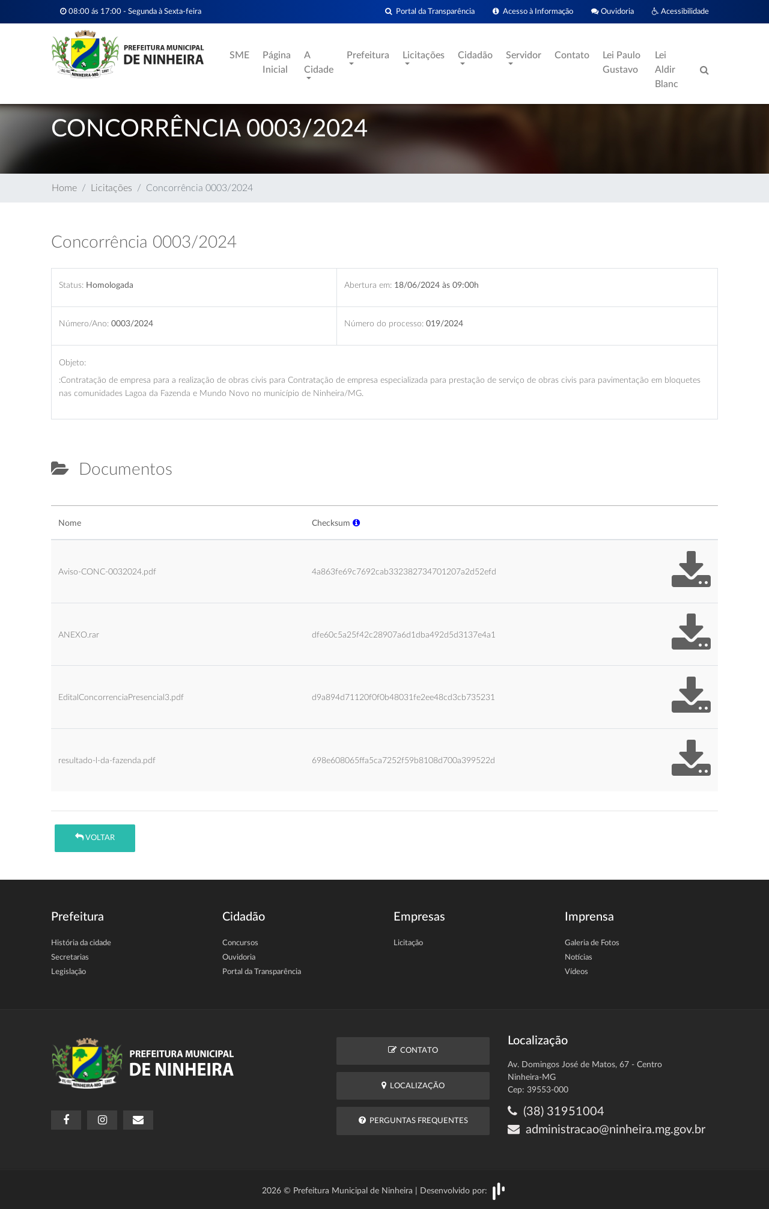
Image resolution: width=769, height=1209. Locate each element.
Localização (413, 1085)
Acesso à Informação (533, 12)
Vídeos (576, 972)
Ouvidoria (612, 12)
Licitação (408, 943)
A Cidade (318, 62)
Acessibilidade (680, 12)
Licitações (424, 55)
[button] (356, 523)
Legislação (68, 972)
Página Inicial (277, 62)
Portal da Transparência (430, 12)
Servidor (523, 55)
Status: (71, 285)
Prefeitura (368, 55)
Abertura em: (368, 285)
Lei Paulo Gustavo (621, 62)
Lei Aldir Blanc (666, 69)
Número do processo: (384, 323)
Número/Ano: (84, 323)
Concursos (240, 943)
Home (64, 188)
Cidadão (475, 55)
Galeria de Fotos (592, 943)
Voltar (95, 837)
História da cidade (81, 943)
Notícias (578, 957)
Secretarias (70, 957)
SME (239, 55)
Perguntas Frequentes (413, 1120)
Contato (572, 55)
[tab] (61, 500)
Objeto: (72, 362)
